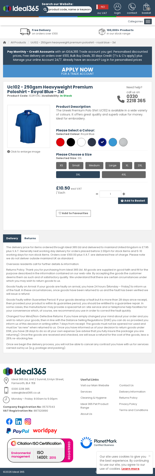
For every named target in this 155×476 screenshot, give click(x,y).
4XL (123, 174)
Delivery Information (132, 392)
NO (103, 7)
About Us (86, 414)
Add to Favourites (73, 213)
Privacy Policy (128, 404)
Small (76, 165)
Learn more (130, 469)
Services (86, 392)
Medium (94, 165)
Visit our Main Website (95, 385)
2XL (140, 165)
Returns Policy (128, 398)
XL (127, 165)
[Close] (149, 456)
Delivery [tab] (12, 238)
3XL (78, 174)
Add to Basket (133, 201)
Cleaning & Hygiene (94, 398)
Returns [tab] (30, 238)
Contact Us (126, 385)
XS (61, 165)
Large (112, 165)
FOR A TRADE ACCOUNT (77, 71)
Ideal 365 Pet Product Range (94, 406)
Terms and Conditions (133, 410)
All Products (18, 42)
